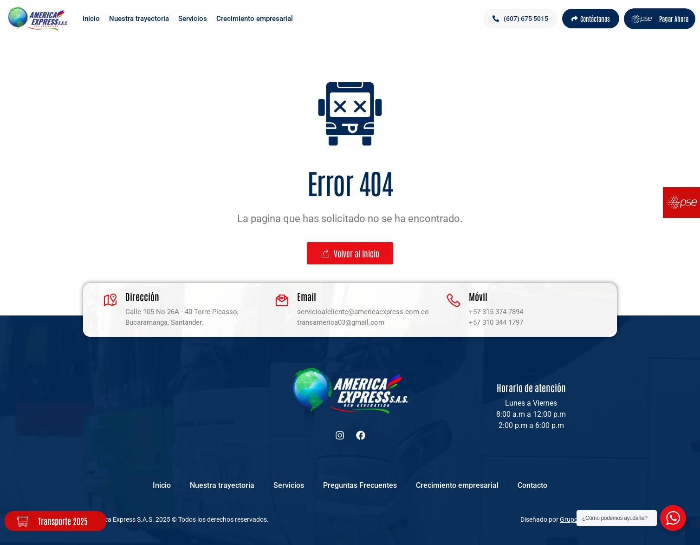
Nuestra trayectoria (139, 18)
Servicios (192, 18)
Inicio (91, 18)
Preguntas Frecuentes (360, 485)
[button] (520, 18)
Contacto (532, 485)
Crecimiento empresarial (254, 18)
